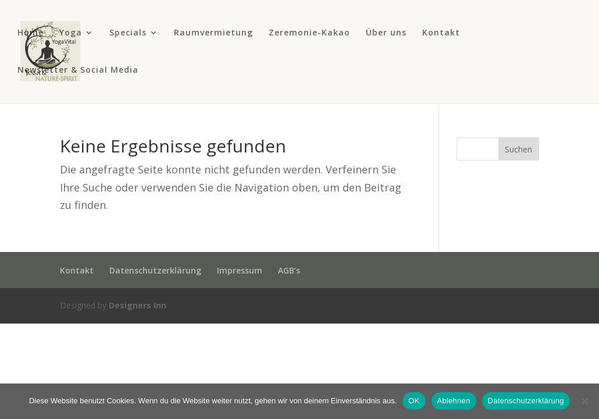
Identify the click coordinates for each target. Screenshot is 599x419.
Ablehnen (453, 400)
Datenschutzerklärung (155, 270)
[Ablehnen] (584, 401)
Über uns (386, 33)
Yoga (70, 33)
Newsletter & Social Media (77, 70)
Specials (128, 33)
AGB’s (289, 270)
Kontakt (441, 33)
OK (413, 400)
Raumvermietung (213, 33)
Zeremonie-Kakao (309, 33)
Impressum (239, 270)
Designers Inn (137, 305)
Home (30, 33)
